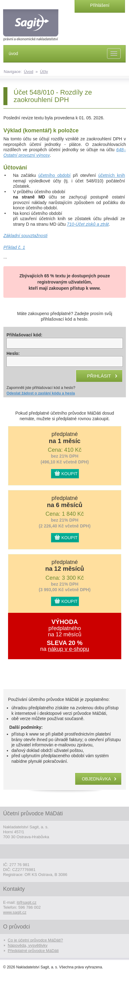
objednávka (96, 778)
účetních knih (111, 175)
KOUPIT (70, 473)
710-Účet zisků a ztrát (88, 224)
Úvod (28, 71)
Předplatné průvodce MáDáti (33, 950)
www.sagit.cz (14, 912)
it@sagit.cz (27, 902)
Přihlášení (99, 5)
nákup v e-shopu (68, 649)
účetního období (54, 175)
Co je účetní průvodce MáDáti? (35, 940)
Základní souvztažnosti (25, 235)
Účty (44, 71)
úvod (13, 53)
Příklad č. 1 (14, 247)
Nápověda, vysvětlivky (28, 945)
